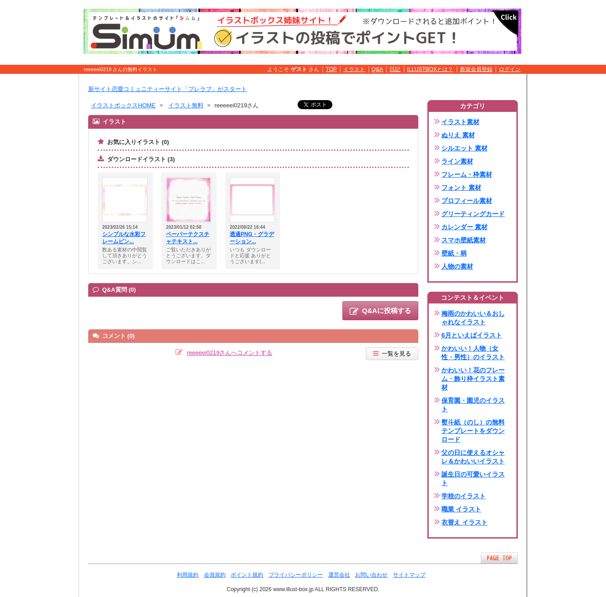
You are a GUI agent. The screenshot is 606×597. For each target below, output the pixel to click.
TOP (331, 69)
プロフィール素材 (466, 200)
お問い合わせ (371, 575)
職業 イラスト (461, 509)
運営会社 (339, 575)
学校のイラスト (463, 496)
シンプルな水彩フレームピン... (124, 238)
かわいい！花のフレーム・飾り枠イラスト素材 (473, 378)
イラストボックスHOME (123, 105)
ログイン (510, 69)
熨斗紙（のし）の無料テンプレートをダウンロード (473, 431)
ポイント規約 (247, 575)
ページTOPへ (499, 557)
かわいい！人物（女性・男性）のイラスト (473, 353)
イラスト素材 (460, 121)
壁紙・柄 (454, 253)
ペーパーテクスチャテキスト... (187, 238)
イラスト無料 (186, 105)
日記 (394, 69)
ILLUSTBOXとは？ (430, 69)
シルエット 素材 (464, 148)
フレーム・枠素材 (466, 174)
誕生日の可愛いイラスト (473, 478)
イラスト (354, 69)
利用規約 (188, 575)
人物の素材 (457, 266)
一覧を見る (392, 353)
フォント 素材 (461, 187)
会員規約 (215, 575)
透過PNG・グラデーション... (252, 238)
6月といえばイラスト (471, 335)
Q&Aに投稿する (380, 311)
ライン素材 (457, 161)
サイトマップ (409, 575)
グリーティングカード (473, 213)
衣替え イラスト (464, 522)
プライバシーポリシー (296, 575)
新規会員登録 (476, 69)
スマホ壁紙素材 (463, 240)
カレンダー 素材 (464, 227)
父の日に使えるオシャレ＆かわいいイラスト (473, 457)
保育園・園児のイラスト (473, 405)
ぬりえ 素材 (458, 135)
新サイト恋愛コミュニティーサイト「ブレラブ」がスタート (167, 89)
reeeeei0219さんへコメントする (229, 352)
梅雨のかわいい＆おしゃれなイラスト (473, 318)
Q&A (377, 69)
